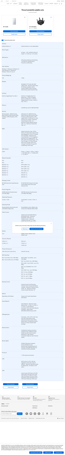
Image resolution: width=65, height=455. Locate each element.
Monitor (2, 432)
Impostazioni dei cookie (35, 452)
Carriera (49, 407)
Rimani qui (25, 229)
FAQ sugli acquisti (35, 428)
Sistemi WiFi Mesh (20, 426)
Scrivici (33, 419)
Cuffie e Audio (19, 438)
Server (18, 430)
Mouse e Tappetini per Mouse (22, 436)
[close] (51, 223)
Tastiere (18, 434)
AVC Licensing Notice (36, 405)
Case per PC (19, 407)
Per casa (2, 407)
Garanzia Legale (35, 426)
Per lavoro (3, 409)
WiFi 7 (18, 419)
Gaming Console (4, 426)
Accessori (3, 417)
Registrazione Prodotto (36, 421)
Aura (33, 413)
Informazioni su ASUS (52, 405)
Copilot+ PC (3, 421)
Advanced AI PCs (35, 409)
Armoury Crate (35, 411)
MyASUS (34, 424)
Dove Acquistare (14, 29)
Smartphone (3, 424)
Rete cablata (19, 428)
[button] (1, 1)
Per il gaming (3, 415)
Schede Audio (19, 405)
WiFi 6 (18, 421)
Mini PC (2, 442)
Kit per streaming (20, 442)
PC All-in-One (3, 436)
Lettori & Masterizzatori (21, 413)
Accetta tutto (59, 452)
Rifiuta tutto (48, 452)
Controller (19, 440)
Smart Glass (3, 434)
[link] (32, 1)
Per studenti (3, 413)
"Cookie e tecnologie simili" (31, 449)
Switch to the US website (36, 229)
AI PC (2, 419)
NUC (2, 440)
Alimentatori (19, 411)
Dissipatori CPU (20, 409)
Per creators (3, 411)
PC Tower (3, 438)
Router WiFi (19, 422)
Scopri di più (14, 32)
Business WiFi (19, 424)
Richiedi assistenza (36, 417)
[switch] (3, 38)
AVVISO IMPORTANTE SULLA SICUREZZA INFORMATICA (54, 414)
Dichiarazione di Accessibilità (53, 411)
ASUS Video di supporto (37, 422)
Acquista (49, 418)
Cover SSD (19, 415)
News (49, 409)
